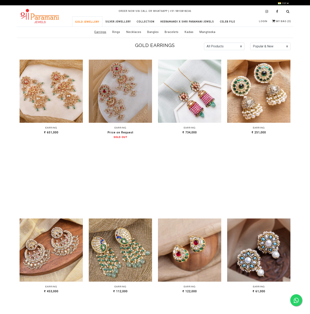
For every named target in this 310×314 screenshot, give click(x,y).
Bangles (153, 32)
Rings (116, 32)
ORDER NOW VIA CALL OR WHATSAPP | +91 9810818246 (155, 10)
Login (263, 21)
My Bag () (281, 21)
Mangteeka (207, 32)
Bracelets (172, 32)
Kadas (189, 32)
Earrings (100, 32)
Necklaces (133, 32)
